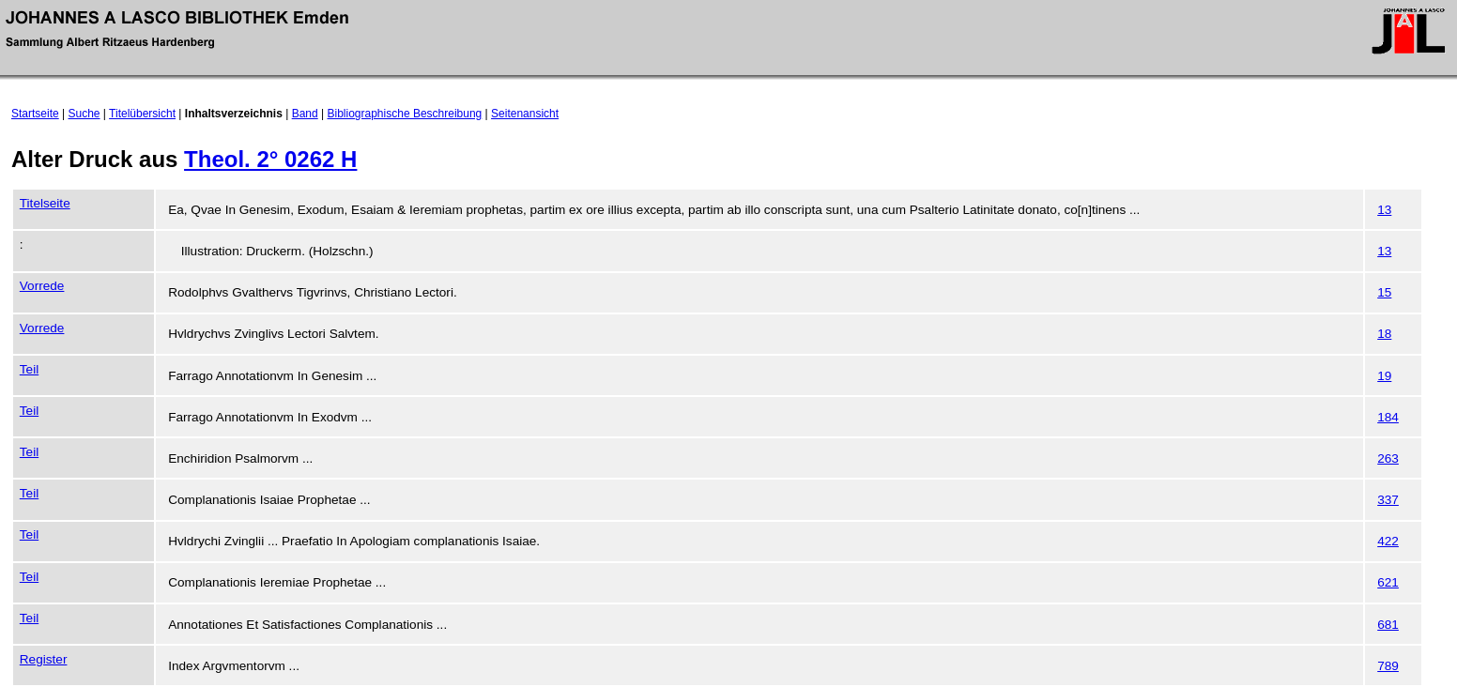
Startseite (35, 113)
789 (1388, 666)
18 (1384, 334)
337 (1388, 500)
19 (1384, 376)
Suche (84, 113)
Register (44, 659)
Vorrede (42, 286)
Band (305, 113)
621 (1388, 582)
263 (1388, 458)
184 (1388, 417)
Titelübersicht (142, 113)
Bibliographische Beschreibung (405, 113)
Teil (29, 369)
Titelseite (45, 203)
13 (1384, 210)
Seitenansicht (525, 113)
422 (1388, 541)
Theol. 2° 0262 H (270, 159)
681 (1388, 625)
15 (1384, 292)
